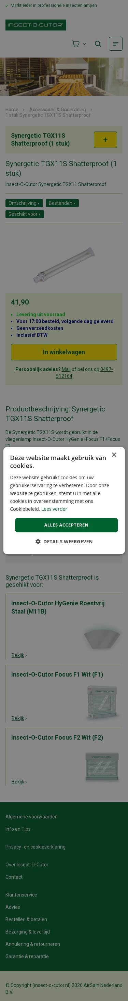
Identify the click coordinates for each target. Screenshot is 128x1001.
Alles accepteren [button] (66, 525)
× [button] (113, 455)
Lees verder (54, 509)
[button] (64, 541)
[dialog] (64, 500)
